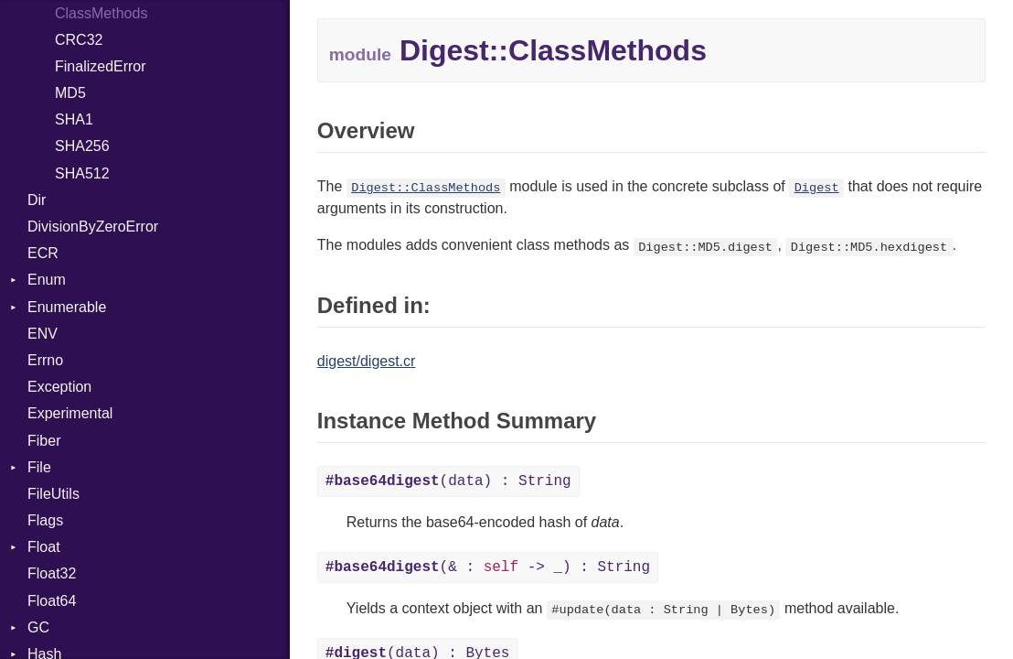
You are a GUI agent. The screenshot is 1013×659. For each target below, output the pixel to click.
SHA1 (74, 119)
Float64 (51, 601)
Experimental (69, 413)
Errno (45, 360)
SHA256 (82, 146)
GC (38, 627)
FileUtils (53, 494)
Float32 (51, 573)
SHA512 (82, 173)
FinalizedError (100, 66)
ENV (42, 333)
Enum (46, 279)
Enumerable (66, 307)
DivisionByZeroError (92, 226)
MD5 (70, 93)
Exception (59, 386)
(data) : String (448, 481)
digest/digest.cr (366, 361)
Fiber (43, 440)
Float (43, 547)
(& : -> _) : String (487, 567)
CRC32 (78, 40)
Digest (816, 188)
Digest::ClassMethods (425, 188)
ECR (43, 253)
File (39, 467)
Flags (45, 520)
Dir (36, 200)
